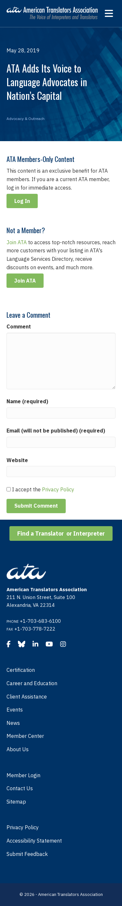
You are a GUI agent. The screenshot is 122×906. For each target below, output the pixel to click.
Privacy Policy (58, 489)
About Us (18, 749)
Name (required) (27, 401)
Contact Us (20, 788)
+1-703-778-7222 (34, 629)
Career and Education (32, 683)
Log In (22, 201)
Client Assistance (27, 696)
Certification (21, 670)
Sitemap (16, 801)
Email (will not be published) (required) (56, 430)
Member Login (23, 775)
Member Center (25, 736)
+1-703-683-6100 (40, 621)
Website (17, 460)
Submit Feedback (27, 854)
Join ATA (17, 242)
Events (15, 709)
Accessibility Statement (34, 840)
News (13, 723)
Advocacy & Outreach (26, 118)
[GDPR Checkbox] (9, 489)
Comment (19, 326)
